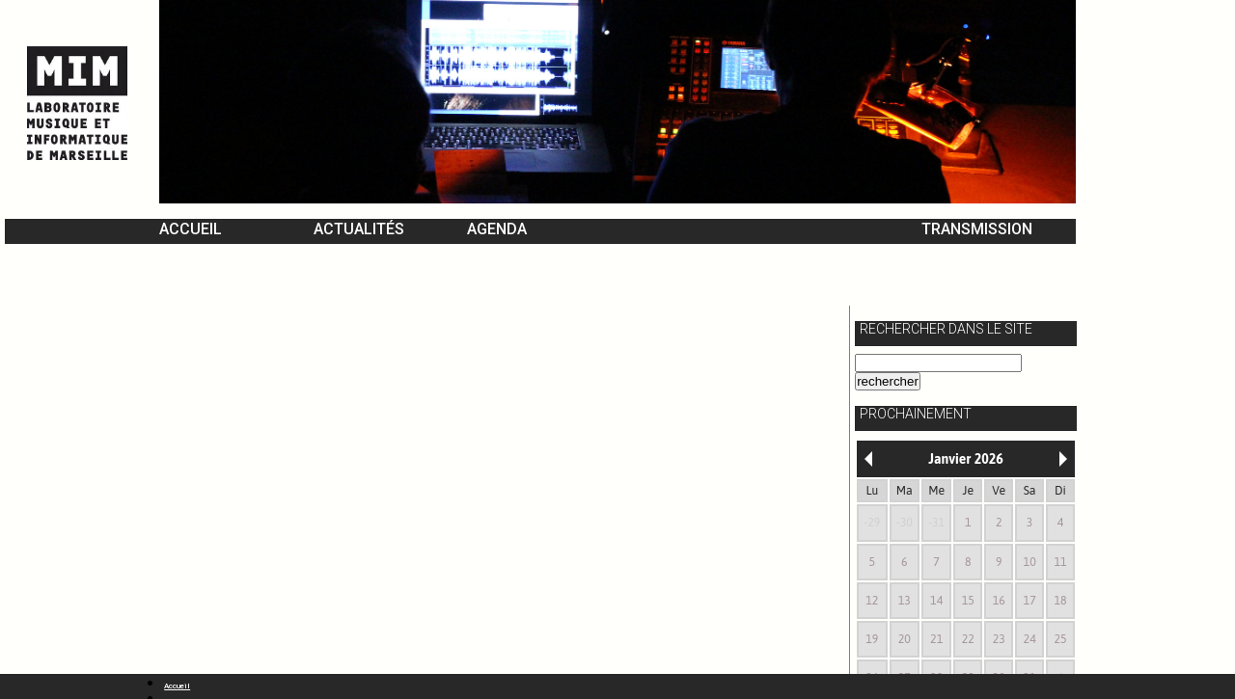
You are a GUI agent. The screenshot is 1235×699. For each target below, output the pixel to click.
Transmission (976, 229)
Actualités (359, 229)
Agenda (497, 229)
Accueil (190, 229)
